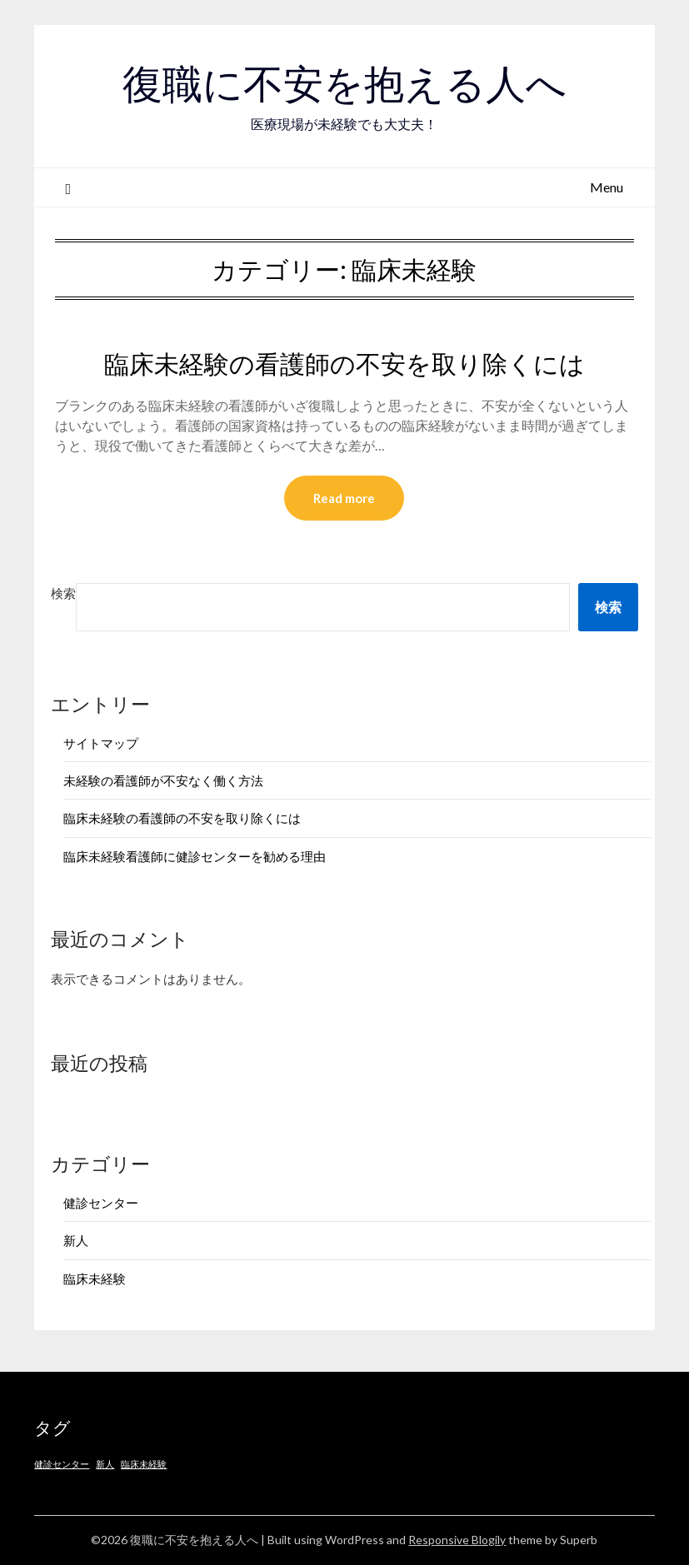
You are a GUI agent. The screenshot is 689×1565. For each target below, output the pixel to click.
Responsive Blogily (457, 1540)
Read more (344, 498)
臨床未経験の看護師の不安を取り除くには (344, 364)
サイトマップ (100, 742)
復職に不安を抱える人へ (344, 84)
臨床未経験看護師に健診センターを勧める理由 (194, 856)
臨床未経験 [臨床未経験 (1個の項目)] (144, 1463)
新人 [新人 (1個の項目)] (105, 1463)
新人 (75, 1240)
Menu (606, 187)
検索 (63, 593)
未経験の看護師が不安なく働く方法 (163, 780)
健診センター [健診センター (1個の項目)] (61, 1463)
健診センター (100, 1202)
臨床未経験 (94, 1278)
